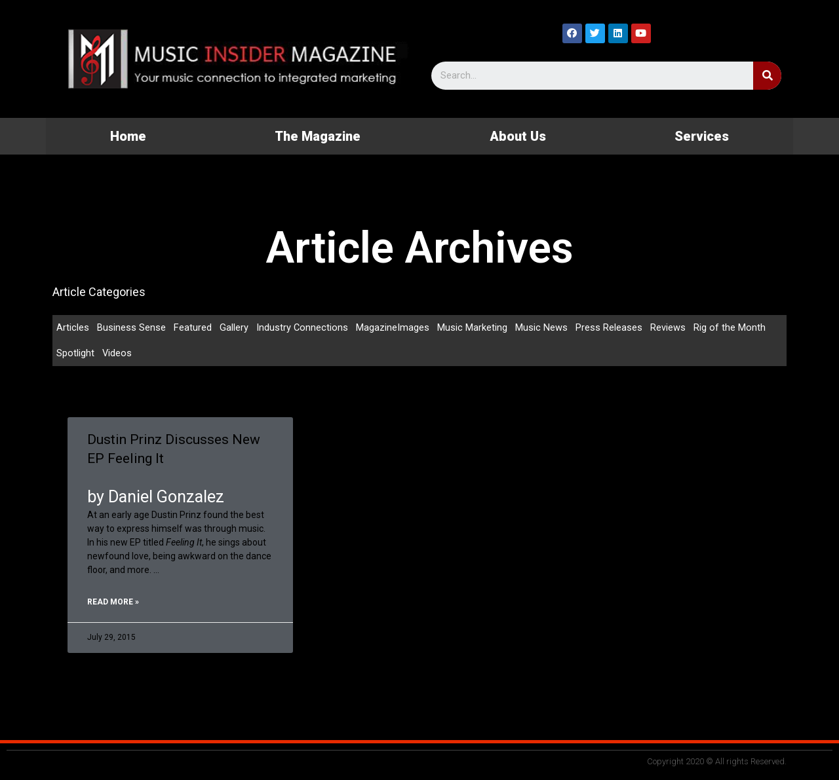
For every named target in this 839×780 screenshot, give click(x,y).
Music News (542, 327)
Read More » (113, 603)
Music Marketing (473, 327)
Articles (72, 327)
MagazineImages (393, 327)
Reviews (668, 327)
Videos (117, 354)
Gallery (234, 327)
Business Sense (131, 327)
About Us (518, 136)
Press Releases (609, 327)
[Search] (767, 76)
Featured (193, 327)
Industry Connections (302, 327)
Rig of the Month (730, 327)
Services (701, 136)
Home (128, 136)
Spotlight (75, 354)
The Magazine (318, 136)
